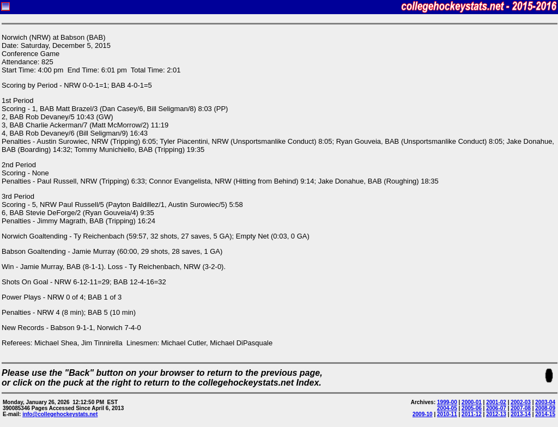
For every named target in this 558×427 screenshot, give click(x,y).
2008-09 (545, 408)
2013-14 (521, 414)
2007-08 (521, 408)
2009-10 (423, 414)
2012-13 (496, 414)
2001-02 (496, 402)
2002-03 (521, 402)
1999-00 (447, 402)
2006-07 (496, 408)
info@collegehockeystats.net (60, 414)
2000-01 (472, 402)
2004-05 (447, 408)
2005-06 (472, 408)
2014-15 (545, 414)
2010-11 (447, 414)
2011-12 (472, 414)
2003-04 (545, 402)
